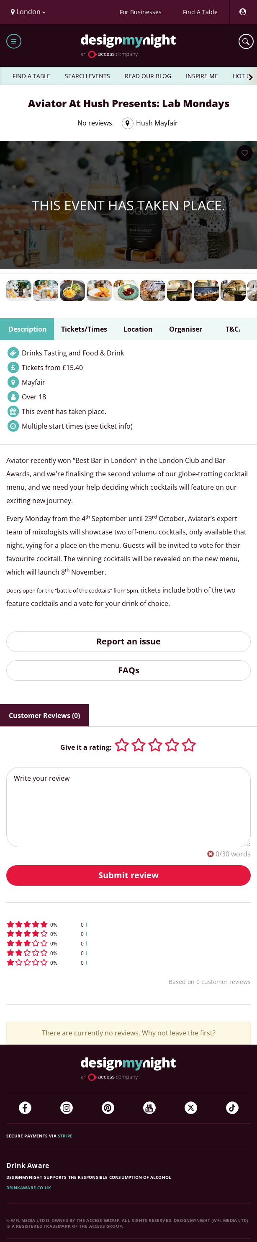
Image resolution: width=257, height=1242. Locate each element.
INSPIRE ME (202, 76)
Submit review (128, 875)
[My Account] (242, 12)
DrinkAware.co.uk (28, 1188)
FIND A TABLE (31, 76)
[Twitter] (191, 1107)
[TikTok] (232, 1107)
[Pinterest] (108, 1107)
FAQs (128, 670)
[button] (128, 924)
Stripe (65, 1136)
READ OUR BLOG (148, 76)
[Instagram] (66, 1107)
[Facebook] (25, 1107)
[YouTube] (149, 1107)
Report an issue (128, 641)
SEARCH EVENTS (87, 76)
